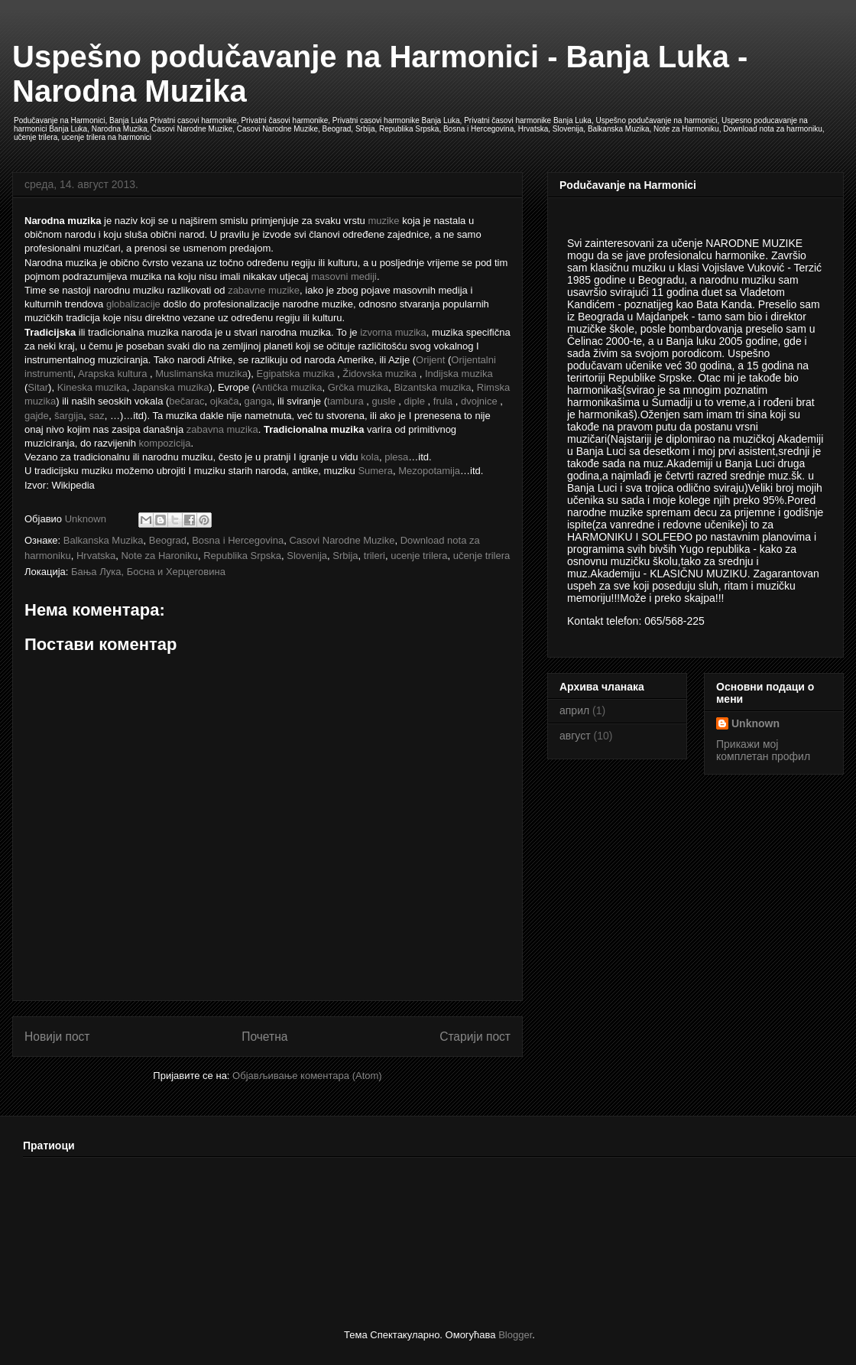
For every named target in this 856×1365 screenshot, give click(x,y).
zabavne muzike (264, 290)
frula (442, 401)
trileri (374, 555)
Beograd (167, 540)
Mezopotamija (429, 470)
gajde (36, 415)
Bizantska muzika (432, 387)
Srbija (345, 555)
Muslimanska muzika (201, 373)
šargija (68, 415)
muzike (383, 220)
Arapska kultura (112, 373)
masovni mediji (344, 276)
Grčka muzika (358, 387)
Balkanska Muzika (103, 540)
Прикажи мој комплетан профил (763, 750)
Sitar (38, 387)
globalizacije (133, 304)
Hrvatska (95, 555)
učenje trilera (481, 555)
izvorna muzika (393, 332)
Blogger (515, 1335)
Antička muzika (288, 387)
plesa (396, 457)
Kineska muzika (92, 387)
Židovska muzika (379, 373)
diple (414, 401)
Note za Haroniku (159, 555)
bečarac (186, 401)
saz (97, 415)
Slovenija (307, 555)
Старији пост (475, 1036)
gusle (384, 401)
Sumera (375, 470)
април (574, 710)
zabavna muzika (222, 429)
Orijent (430, 360)
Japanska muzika (170, 387)
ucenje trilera (419, 555)
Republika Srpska (242, 555)
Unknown (755, 723)
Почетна (264, 1036)
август (575, 736)
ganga (258, 401)
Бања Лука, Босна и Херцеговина (148, 571)
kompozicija (165, 443)
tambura (345, 401)
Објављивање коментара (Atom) (307, 1075)
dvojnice (479, 401)
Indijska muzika (459, 373)
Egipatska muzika (295, 373)
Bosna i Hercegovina (238, 540)
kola (370, 457)
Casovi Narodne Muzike (341, 540)
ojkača (224, 401)
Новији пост (57, 1036)
